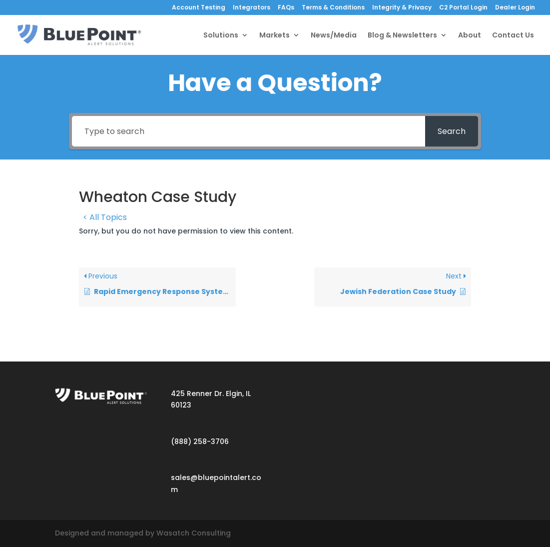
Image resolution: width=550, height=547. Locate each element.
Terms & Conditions (333, 8)
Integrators (251, 8)
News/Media (334, 36)
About (469, 36)
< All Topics (105, 217)
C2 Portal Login (463, 8)
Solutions (220, 36)
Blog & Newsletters (402, 36)
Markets (274, 36)
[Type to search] (249, 131)
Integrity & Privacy (402, 8)
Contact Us (513, 36)
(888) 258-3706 (200, 441)
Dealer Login (515, 8)
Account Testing (198, 8)
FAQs (286, 8)
